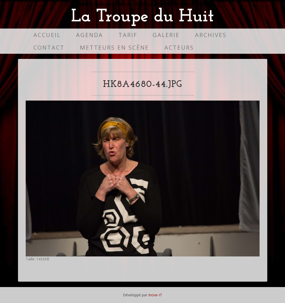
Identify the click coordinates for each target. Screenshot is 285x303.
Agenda (89, 35)
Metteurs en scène (114, 47)
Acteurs (179, 47)
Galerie (166, 35)
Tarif (127, 35)
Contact (49, 47)
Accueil (47, 35)
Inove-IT (155, 294)
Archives (211, 35)
